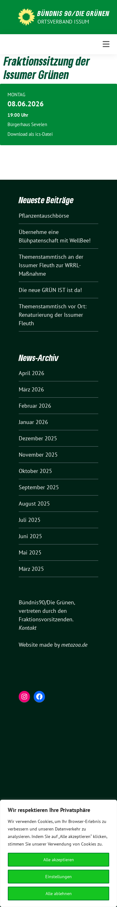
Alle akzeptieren (58, 859)
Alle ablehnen (59, 893)
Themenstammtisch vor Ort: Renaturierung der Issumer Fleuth (52, 315)
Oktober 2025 (35, 471)
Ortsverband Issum (63, 21)
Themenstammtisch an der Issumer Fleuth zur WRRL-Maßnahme (51, 265)
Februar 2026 (35, 405)
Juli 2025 (30, 519)
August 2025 (34, 503)
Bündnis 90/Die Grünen (73, 13)
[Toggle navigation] (106, 44)
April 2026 (31, 373)
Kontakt (28, 627)
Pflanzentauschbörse (44, 215)
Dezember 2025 (38, 438)
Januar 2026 (33, 422)
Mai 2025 (30, 552)
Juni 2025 (30, 536)
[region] (58, 853)
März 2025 (31, 568)
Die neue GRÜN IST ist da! (50, 290)
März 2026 (31, 389)
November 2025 (38, 454)
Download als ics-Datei (30, 134)
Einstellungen (58, 876)
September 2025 (39, 487)
